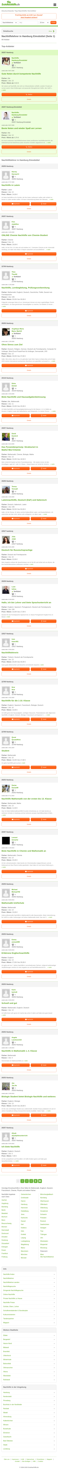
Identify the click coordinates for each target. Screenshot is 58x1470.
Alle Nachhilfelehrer (47, 1257)
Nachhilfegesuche (9, 1286)
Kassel (23, 1221)
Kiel (22, 1224)
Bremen (4, 1227)
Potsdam (43, 1218)
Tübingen (43, 1234)
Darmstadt (5, 1230)
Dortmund (5, 1233)
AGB (22, 1459)
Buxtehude (7, 1429)
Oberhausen (44, 1201)
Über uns (7, 1459)
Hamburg (6, 1392)
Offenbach (43, 1204)
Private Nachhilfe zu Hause (12, 1298)
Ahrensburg (7, 1416)
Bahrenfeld (7, 1363)
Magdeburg (25, 1244)
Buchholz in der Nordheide (12, 1404)
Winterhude (7, 1359)
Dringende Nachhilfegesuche (13, 1290)
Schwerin (43, 1214)
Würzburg (43, 1248)
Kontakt (17, 1461)
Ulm (41, 1238)
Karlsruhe (24, 1218)
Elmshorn (6, 1433)
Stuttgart (43, 1228)
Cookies (40, 1461)
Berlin (4, 1210)
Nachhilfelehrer (8, 1278)
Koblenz (24, 1228)
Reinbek (6, 1408)
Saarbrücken (44, 1224)
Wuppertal (43, 1244)
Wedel (5, 1412)
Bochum (4, 1217)
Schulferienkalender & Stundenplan (15, 1310)
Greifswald (24, 1198)
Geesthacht (7, 1437)
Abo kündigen (26, 1461)
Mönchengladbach (46, 1194)
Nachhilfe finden (9, 1274)
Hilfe (34, 1461)
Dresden (4, 1237)
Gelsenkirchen (26, 1194)
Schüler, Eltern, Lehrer (11, 1306)
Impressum (15, 1459)
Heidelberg (24, 1211)
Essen (4, 1250)
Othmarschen (8, 1367)
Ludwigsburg (25, 1241)
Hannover (24, 1208)
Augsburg (5, 1203)
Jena (22, 1214)
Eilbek (5, 1335)
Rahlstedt (6, 1380)
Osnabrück (44, 1211)
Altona (5, 1371)
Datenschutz (30, 1459)
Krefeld (23, 1234)
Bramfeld (6, 1351)
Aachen (4, 1200)
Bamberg (5, 1207)
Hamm (23, 1201)
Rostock (43, 1221)
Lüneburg (6, 1449)
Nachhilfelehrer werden (11, 1282)
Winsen (5, 1425)
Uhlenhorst (7, 1355)
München (24, 1254)
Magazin (6, 1322)
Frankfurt (5, 1253)
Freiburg (4, 1257)
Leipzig (23, 1238)
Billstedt (6, 1347)
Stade (5, 1445)
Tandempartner (8, 1318)
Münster (24, 1258)
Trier (41, 1231)
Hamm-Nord (7, 1343)
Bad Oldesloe (8, 1441)
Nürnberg (43, 1198)
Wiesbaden (44, 1241)
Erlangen (5, 1247)
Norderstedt (7, 1396)
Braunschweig (6, 1223)
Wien (42, 1254)
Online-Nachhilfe (9, 1294)
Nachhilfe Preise (9, 1302)
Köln (22, 1231)
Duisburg (5, 1240)
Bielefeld (5, 1213)
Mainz (23, 1248)
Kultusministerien (9, 1314)
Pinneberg (6, 1400)
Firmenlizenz (40, 1459)
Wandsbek (7, 1375)
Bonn (3, 1220)
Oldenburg (44, 1208)
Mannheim (24, 1251)
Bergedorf (6, 1339)
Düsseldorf (5, 1243)
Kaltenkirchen (8, 1420)
